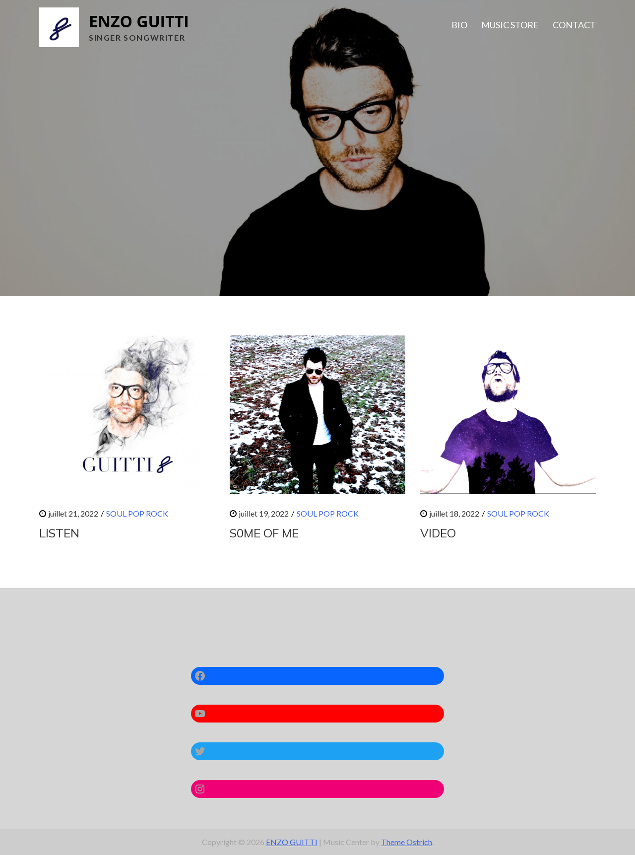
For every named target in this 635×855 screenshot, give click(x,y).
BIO (459, 24)
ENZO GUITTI (139, 21)
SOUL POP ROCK (137, 513)
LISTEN (59, 533)
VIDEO (438, 533)
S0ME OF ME (264, 533)
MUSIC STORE (510, 24)
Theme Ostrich (406, 842)
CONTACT (574, 24)
